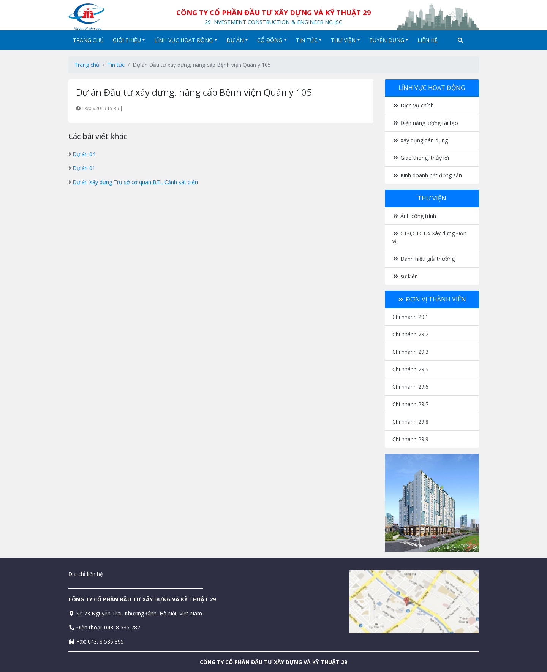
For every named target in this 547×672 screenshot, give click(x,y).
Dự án (237, 40)
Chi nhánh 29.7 (410, 404)
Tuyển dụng (389, 40)
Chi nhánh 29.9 (410, 439)
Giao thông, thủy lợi (420, 157)
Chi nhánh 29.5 (410, 369)
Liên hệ (427, 40)
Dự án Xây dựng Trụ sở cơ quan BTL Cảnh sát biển (135, 182)
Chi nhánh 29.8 (410, 421)
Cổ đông (272, 40)
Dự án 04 (84, 154)
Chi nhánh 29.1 (410, 316)
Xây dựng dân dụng (420, 140)
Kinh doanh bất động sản (427, 175)
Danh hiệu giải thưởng (423, 258)
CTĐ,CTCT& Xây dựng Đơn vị (429, 237)
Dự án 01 (84, 168)
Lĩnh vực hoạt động (185, 40)
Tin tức (309, 40)
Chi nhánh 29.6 (410, 386)
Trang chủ (88, 40)
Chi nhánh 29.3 (410, 351)
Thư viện (345, 40)
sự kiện (405, 276)
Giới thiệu (129, 40)
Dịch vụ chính (413, 105)
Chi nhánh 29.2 (410, 334)
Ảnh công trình (414, 215)
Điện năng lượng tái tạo (425, 122)
